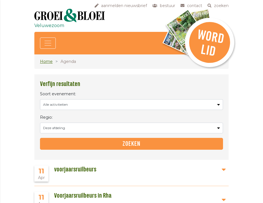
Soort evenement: (58, 93)
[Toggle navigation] (48, 43)
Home (46, 61)
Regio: (46, 117)
